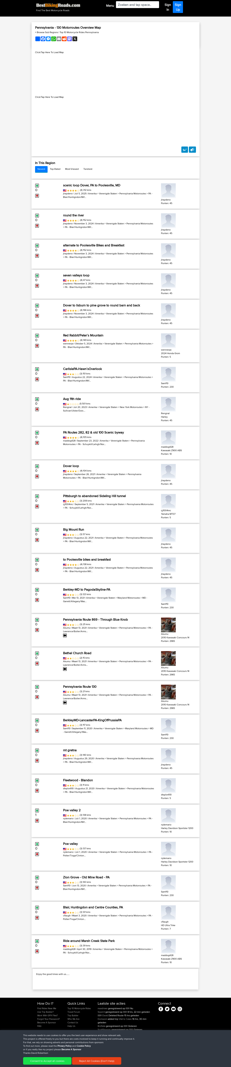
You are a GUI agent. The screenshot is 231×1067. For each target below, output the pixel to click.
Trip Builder (72, 1034)
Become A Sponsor (46, 1041)
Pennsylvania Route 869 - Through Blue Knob (95, 619)
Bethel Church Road (77, 653)
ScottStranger (104, 1048)
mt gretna (70, 750)
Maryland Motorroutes (128, 597)
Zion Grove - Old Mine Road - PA (86, 877)
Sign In (168, 7)
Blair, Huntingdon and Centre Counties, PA (93, 907)
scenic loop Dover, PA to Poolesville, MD (91, 185)
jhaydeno (68, 193)
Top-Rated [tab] (55, 169)
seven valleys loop (76, 275)
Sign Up (178, 7)
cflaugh (67, 915)
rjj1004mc (68, 504)
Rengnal (67, 407)
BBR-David (103, 1034)
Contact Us (72, 1041)
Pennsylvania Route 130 (79, 686)
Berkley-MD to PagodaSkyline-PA (86, 589)
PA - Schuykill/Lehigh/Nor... (92, 444)
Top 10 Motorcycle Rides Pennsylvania (79, 32)
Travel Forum (73, 1030)
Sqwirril (101, 1030)
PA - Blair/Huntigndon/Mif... (79, 227)
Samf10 (66, 377)
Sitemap (65, 1062)
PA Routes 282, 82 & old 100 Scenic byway (93, 432)
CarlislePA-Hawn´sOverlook (82, 368)
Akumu (66, 627)
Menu (110, 5)
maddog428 (69, 440)
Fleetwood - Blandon (78, 780)
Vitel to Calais (125, 1037)
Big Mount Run (73, 529)
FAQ (39, 1045)
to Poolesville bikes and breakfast (87, 559)
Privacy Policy (76, 1062)
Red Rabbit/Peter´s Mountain (83, 335)
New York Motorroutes (131, 407)
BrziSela (102, 1045)
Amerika (92, 193)
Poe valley (70, 843)
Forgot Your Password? (48, 1037)
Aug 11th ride (72, 398)
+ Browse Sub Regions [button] (47, 32)
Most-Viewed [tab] (72, 169)
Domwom (103, 1037)
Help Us (71, 1045)
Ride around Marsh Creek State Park (89, 940)
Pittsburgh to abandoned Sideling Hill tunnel (94, 496)
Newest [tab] (41, 169)
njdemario (68, 818)
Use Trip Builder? (45, 1030)
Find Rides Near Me (46, 1027)
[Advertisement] (115, 74)
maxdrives (103, 1027)
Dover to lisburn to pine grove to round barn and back (101, 305)
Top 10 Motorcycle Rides (79, 1027)
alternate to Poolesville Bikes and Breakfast (93, 245)
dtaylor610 (68, 788)
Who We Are (73, 1037)
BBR (128, 1027)
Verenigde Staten (108, 193)
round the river (73, 215)
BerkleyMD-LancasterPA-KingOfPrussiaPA (92, 720)
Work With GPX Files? (47, 1034)
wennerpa (68, 343)
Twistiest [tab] (87, 169)
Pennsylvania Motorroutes (132, 193)
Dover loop (71, 466)
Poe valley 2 (72, 810)
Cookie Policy (91, 1062)
